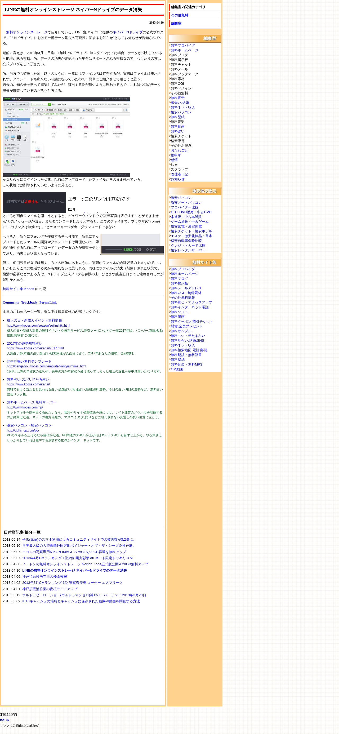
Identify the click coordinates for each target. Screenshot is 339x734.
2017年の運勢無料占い (24, 343)
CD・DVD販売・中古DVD (191, 212)
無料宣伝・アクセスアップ (191, 302)
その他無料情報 (183, 298)
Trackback (29, 302)
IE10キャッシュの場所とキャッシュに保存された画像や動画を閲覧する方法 (81, 601)
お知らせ (178, 179)
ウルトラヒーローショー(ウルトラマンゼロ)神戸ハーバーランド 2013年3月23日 (84, 595)
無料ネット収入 (183, 107)
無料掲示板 (179, 283)
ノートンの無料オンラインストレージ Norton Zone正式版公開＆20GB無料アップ (85, 564)
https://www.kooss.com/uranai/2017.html (35, 348)
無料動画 (178, 126)
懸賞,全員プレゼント (187, 326)
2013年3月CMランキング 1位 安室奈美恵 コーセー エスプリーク (72, 583)
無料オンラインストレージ (26, 32)
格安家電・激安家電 (186, 226)
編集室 (176, 23)
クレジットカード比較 (188, 245)
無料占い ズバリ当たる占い (28, 379)
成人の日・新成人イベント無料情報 (34, 320)
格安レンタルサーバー (188, 250)
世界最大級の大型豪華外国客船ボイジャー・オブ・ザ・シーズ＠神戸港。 (79, 546)
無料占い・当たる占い (188, 336)
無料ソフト (179, 312)
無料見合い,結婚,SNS (187, 340)
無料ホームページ (184, 50)
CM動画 (177, 369)
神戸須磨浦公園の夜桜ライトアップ (49, 589)
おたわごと (179, 150)
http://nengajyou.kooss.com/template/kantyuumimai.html (46, 366)
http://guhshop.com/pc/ (23, 430)
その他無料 (179, 15)
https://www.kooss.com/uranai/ (28, 384)
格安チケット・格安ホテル (191, 231)
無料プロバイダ (183, 45)
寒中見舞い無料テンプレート (29, 361)
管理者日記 (179, 174)
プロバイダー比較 (184, 207)
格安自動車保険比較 (186, 241)
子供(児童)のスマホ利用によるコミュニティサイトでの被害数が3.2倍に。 (79, 539)
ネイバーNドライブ (128, 32)
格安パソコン (181, 112)
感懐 (174, 160)
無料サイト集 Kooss (18, 289)
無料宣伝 (178, 98)
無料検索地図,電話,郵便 (189, 350)
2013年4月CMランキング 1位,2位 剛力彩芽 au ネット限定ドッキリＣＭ (77, 558)
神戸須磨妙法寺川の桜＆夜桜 (44, 577)
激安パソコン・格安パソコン (29, 425)
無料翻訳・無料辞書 (186, 355)
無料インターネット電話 (190, 307)
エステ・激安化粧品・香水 (191, 236)
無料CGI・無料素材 (186, 293)
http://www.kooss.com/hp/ (25, 407)
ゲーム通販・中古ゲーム (190, 222)
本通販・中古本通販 (186, 217)
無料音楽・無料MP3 (186, 364)
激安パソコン (181, 198)
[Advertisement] (42, 488)
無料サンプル (181, 331)
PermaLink (48, 302)
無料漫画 (178, 317)
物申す (176, 155)
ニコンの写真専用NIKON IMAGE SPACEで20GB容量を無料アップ (74, 552)
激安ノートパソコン (186, 202)
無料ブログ (179, 279)
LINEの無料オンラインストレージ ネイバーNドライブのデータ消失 (74, 570)
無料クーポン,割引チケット (192, 321)
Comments (11, 302)
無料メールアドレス (186, 288)
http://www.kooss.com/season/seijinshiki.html (38, 325)
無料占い (178, 131)
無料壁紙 (178, 117)
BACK (4, 720)
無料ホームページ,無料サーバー (31, 402)
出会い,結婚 (180, 103)
